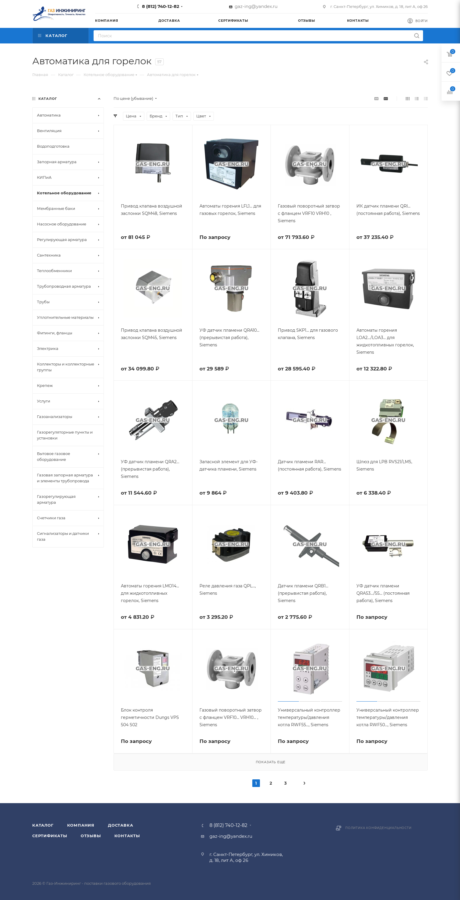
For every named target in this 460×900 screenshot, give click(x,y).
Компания (80, 825)
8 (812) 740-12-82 (160, 6)
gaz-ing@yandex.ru (256, 6)
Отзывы (91, 835)
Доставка (120, 825)
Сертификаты (49, 835)
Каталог (43, 825)
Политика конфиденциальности (378, 828)
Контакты (127, 835)
